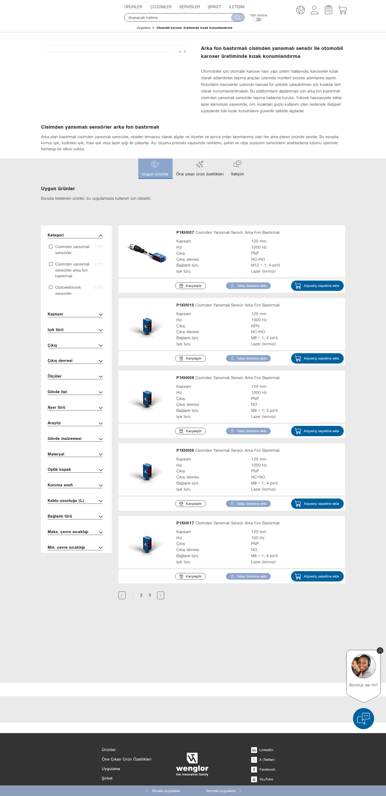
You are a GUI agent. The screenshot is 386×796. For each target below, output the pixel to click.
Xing (258, 748)
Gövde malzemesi (75, 482)
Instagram (263, 758)
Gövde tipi (75, 435)
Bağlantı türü (75, 559)
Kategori (75, 278)
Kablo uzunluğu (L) (75, 544)
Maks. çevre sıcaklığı (75, 575)
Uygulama (143, 27)
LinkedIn (262, 709)
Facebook (263, 728)
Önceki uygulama (162, 790)
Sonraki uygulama (224, 790)
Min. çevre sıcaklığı (75, 590)
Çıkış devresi (75, 404)
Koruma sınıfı (75, 528)
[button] (300, 11)
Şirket (214, 6)
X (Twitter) (263, 718)
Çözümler (161, 6)
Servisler (190, 6)
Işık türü (75, 373)
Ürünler (133, 6)
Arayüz (75, 466)
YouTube (262, 738)
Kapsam (75, 357)
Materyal (75, 497)
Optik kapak (75, 512)
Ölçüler (75, 419)
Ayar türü (75, 450)
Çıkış (75, 388)
